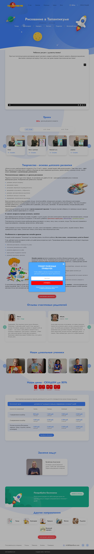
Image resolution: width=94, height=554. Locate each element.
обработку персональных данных (47, 288)
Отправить (47, 283)
